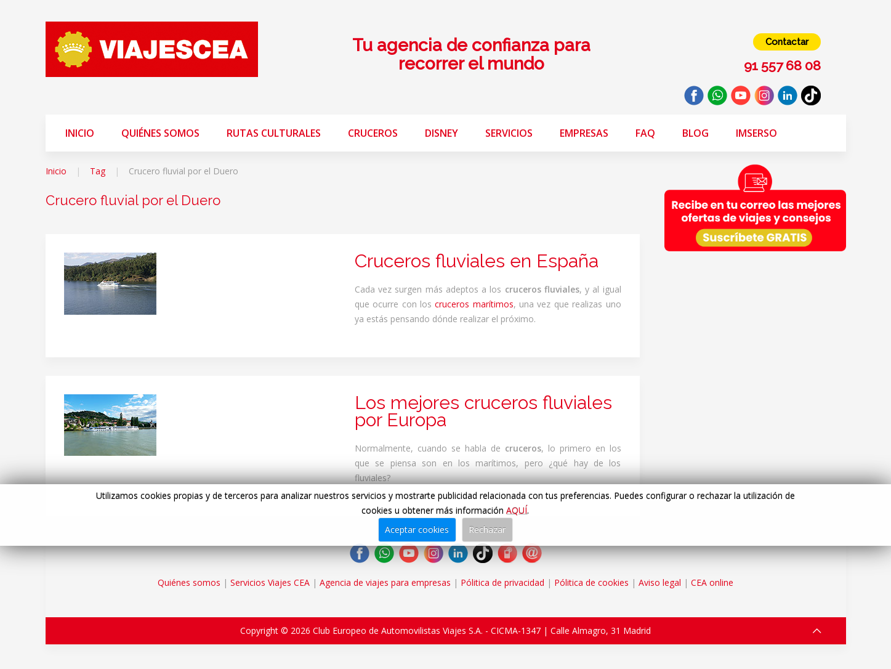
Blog (695, 133)
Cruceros (373, 133)
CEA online (712, 582)
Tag (97, 171)
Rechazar (487, 529)
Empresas (584, 133)
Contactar (786, 41)
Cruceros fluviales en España (477, 261)
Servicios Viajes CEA (270, 582)
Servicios (509, 133)
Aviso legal (660, 582)
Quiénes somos (160, 133)
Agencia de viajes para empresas (385, 582)
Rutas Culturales (274, 133)
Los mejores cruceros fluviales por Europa (483, 411)
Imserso (756, 133)
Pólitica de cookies (591, 582)
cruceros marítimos (474, 304)
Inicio (79, 133)
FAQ (645, 133)
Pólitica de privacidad (502, 582)
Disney (441, 133)
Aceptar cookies (417, 529)
